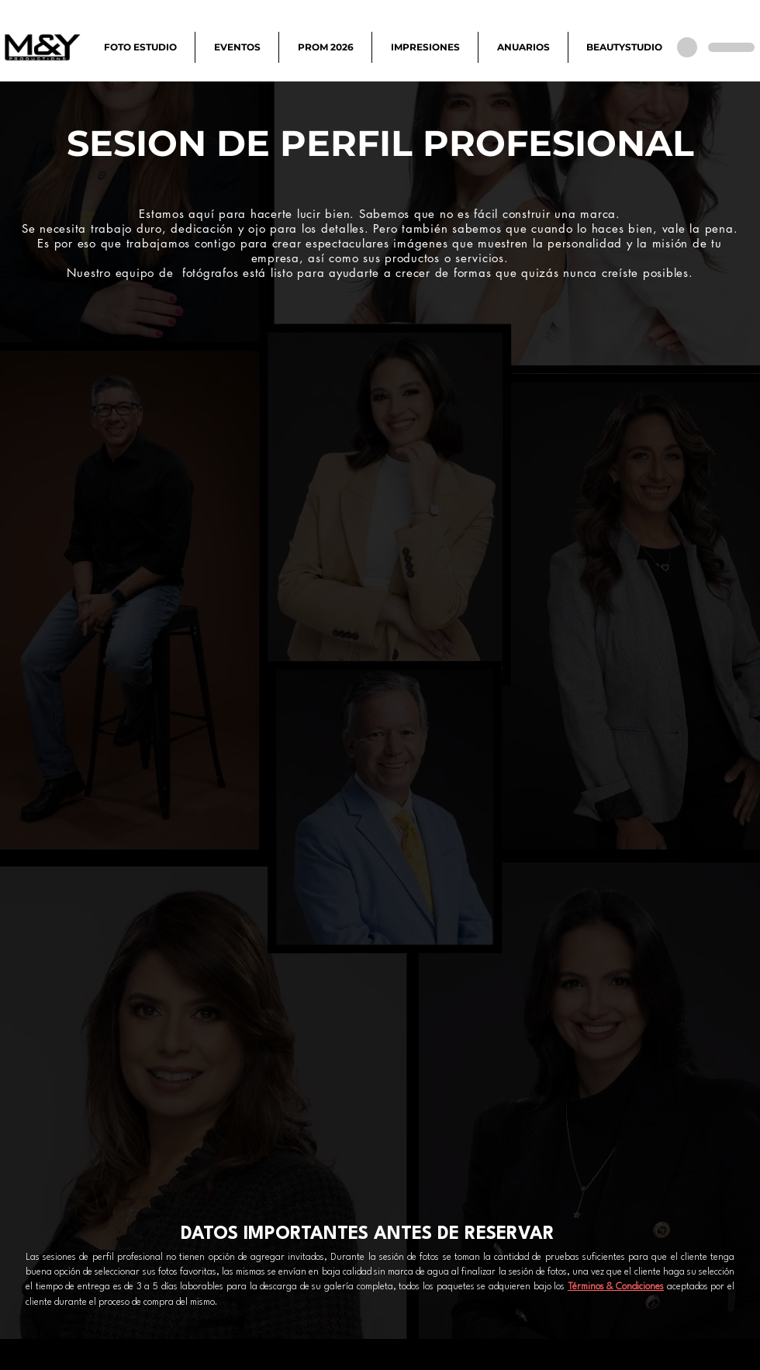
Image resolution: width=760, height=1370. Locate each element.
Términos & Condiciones (616, 1287)
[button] (140, 47)
